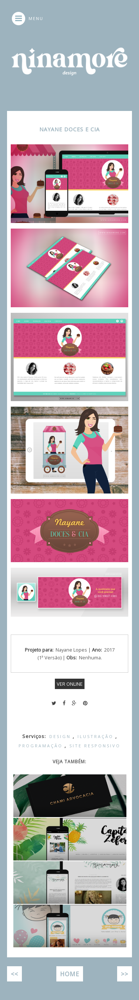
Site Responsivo (94, 745)
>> (124, 974)
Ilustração (95, 736)
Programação (41, 745)
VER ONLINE (70, 684)
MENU (36, 18)
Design (60, 736)
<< (14, 974)
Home (69, 974)
